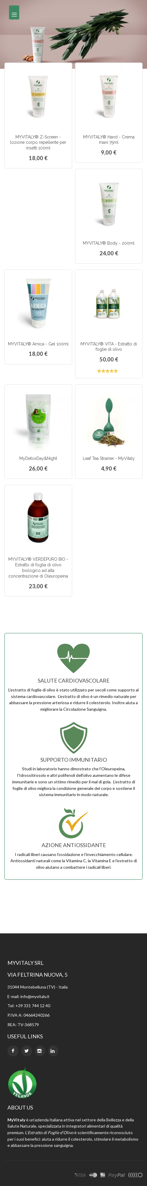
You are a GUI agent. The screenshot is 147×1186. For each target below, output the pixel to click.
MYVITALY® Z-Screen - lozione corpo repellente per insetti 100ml (38, 143)
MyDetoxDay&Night (38, 458)
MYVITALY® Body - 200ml (109, 243)
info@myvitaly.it (35, 996)
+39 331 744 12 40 (32, 1005)
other (135, 1176)
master (93, 1176)
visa (80, 1176)
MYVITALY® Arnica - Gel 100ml (38, 344)
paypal (116, 1176)
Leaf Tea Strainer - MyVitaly (109, 458)
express (102, 1176)
